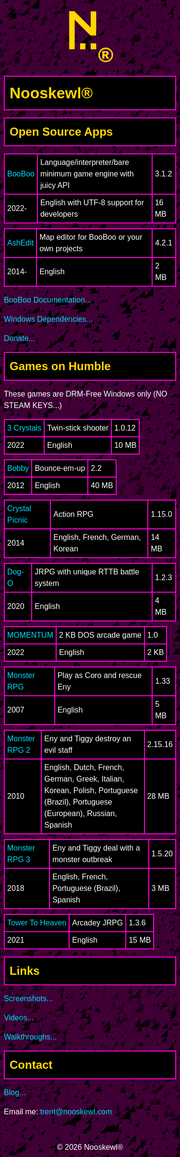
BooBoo (21, 174)
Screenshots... (28, 998)
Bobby (18, 468)
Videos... (19, 1018)
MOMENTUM (30, 635)
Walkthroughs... (30, 1037)
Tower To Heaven (36, 923)
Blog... (14, 1092)
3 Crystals (24, 428)
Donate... (19, 338)
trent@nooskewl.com (76, 1112)
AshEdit (20, 243)
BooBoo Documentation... (47, 300)
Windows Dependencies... (48, 319)
